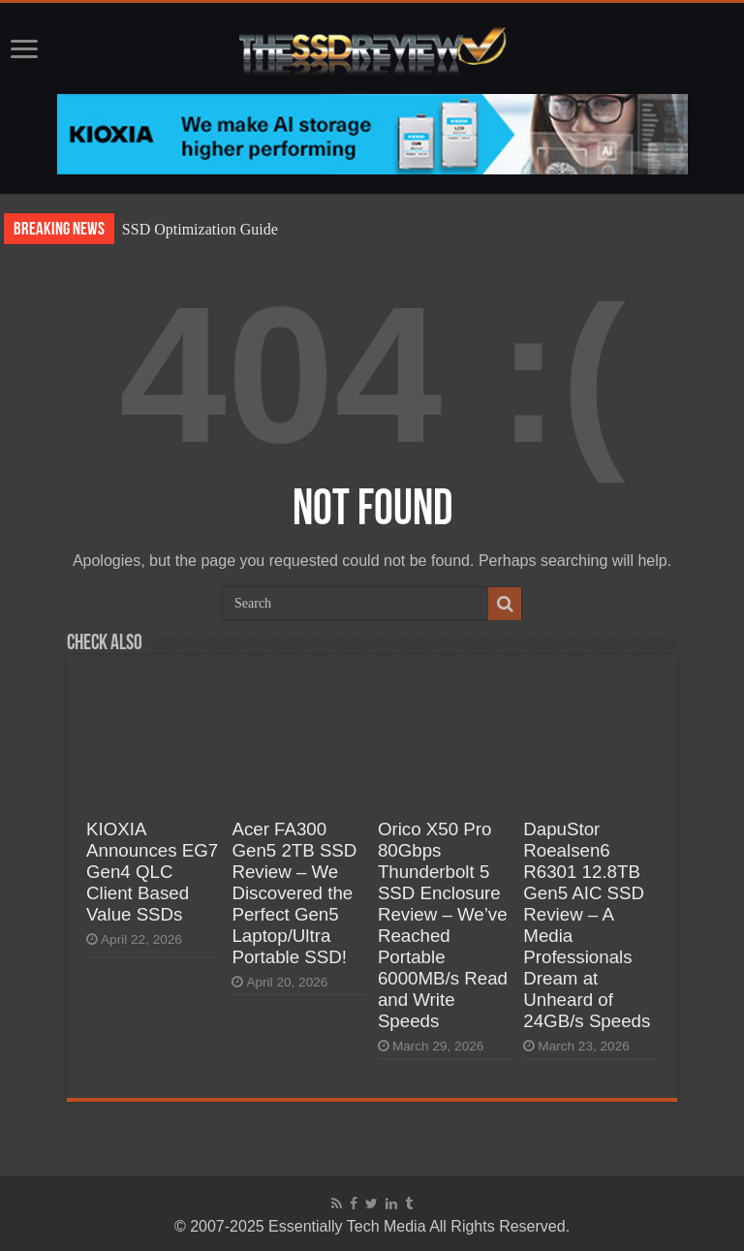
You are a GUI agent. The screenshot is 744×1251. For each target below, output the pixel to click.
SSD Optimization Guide (200, 229)
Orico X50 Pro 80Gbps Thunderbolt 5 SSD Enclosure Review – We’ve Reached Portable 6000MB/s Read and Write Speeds (443, 925)
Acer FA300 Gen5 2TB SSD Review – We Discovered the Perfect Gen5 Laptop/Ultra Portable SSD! (294, 893)
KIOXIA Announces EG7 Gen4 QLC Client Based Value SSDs (152, 871)
